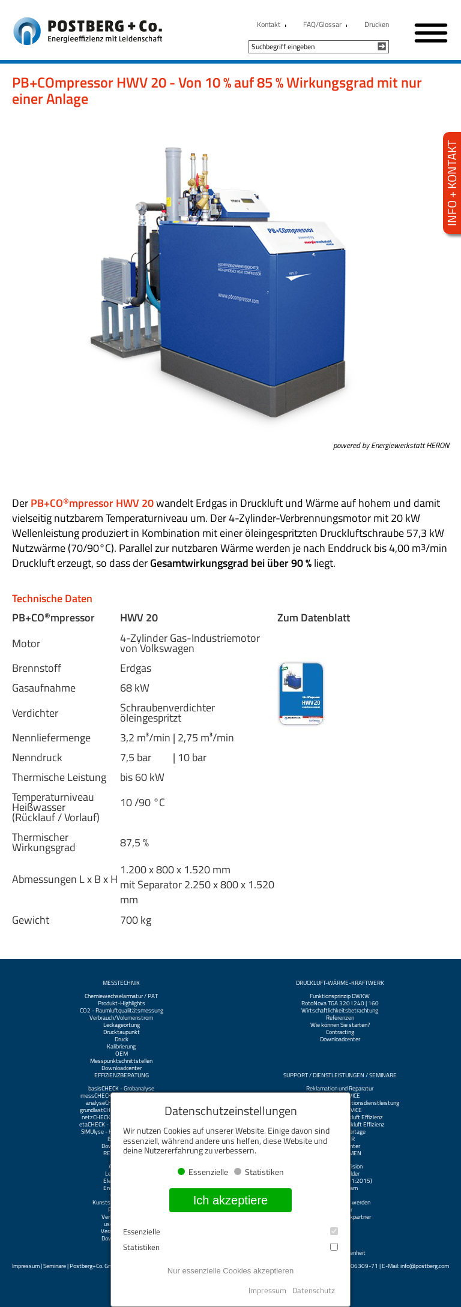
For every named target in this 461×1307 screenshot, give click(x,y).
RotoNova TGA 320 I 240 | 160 (340, 1003)
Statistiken (230, 1247)
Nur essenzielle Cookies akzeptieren (230, 1271)
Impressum (26, 1265)
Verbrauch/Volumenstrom (121, 1017)
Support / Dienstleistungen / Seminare (340, 1075)
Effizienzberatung (121, 1075)
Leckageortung (121, 1025)
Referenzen (340, 1017)
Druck (121, 1039)
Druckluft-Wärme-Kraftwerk (340, 983)
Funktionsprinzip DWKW (340, 996)
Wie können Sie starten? (340, 1025)
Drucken (376, 24)
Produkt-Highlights (121, 1003)
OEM (121, 1053)
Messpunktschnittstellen (121, 1061)
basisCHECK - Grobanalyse (121, 1088)
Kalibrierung (121, 1046)
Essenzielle (230, 1231)
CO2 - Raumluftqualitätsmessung (121, 1010)
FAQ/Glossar (322, 24)
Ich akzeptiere (230, 1200)
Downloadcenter (121, 1068)
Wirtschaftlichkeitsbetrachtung (339, 1010)
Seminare (54, 1265)
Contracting (340, 1032)
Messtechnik (121, 983)
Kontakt (268, 24)
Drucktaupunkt (121, 1032)
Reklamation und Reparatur (339, 1088)
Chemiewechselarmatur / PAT (121, 996)
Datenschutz (313, 1290)
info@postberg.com (424, 1265)
